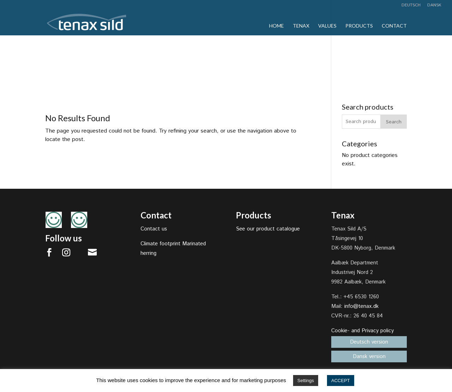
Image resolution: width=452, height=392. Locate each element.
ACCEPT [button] (340, 380)
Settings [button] (305, 380)
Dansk (434, 5)
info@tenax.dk (361, 306)
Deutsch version (369, 342)
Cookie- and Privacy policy (362, 330)
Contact (394, 26)
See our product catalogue (268, 229)
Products (359, 26)
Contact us (154, 229)
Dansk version (369, 356)
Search (394, 121)
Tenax (301, 26)
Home (276, 26)
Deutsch (411, 5)
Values (327, 26)
